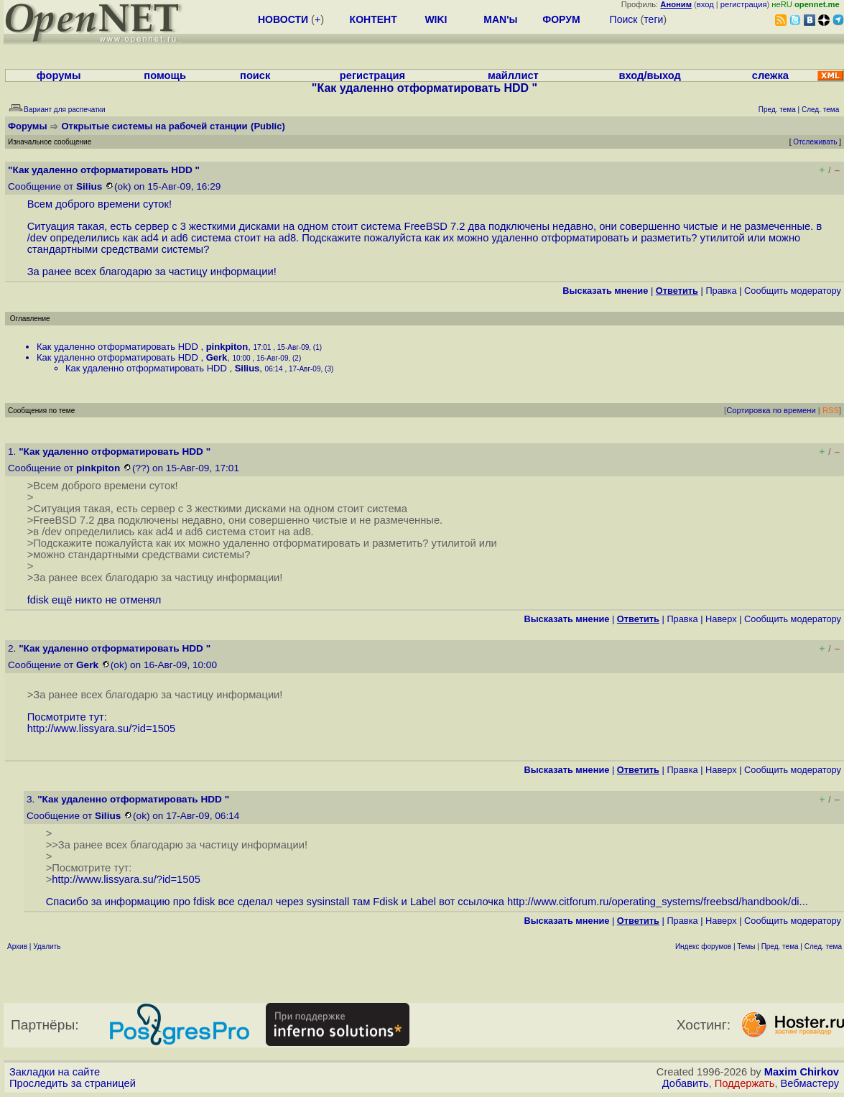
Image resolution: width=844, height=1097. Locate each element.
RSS (830, 410)
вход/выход (650, 75)
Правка (720, 290)
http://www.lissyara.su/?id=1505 (101, 728)
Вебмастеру (810, 1083)
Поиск (624, 19)
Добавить (685, 1083)
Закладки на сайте (54, 1072)
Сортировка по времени (771, 410)
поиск (255, 75)
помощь (165, 75)
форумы (59, 75)
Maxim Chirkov (801, 1072)
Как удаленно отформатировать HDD (118, 346)
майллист (513, 75)
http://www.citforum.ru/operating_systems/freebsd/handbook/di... (657, 901)
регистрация (743, 4)
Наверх (721, 619)
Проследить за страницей (72, 1083)
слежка (770, 75)
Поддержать (745, 1083)
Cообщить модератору (792, 290)
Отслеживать (815, 142)
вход (705, 4)
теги (653, 19)
